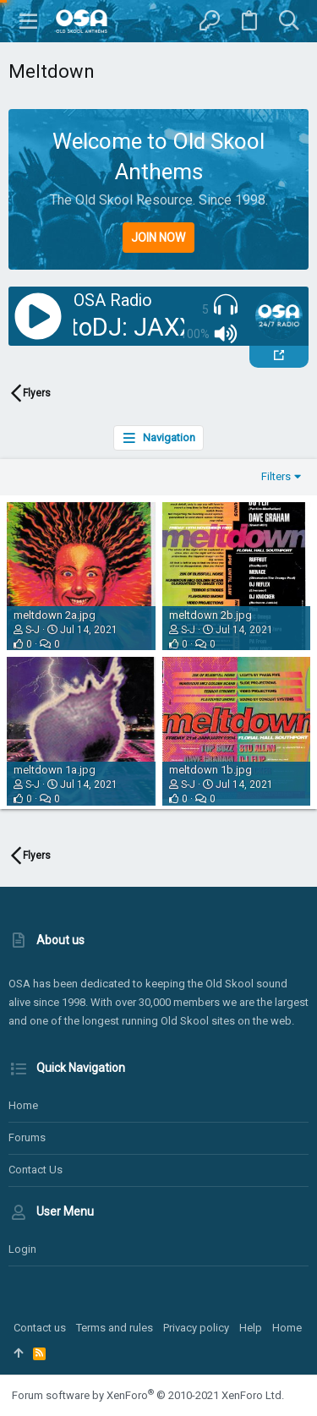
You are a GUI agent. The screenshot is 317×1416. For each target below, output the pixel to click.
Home (23, 1105)
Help (250, 1327)
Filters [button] (276, 476)
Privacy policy (196, 1327)
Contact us (35, 1169)
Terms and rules (114, 1327)
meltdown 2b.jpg (210, 615)
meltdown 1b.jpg (210, 769)
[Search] (289, 21)
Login (22, 1249)
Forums (27, 1137)
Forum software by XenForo (148, 1395)
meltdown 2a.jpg (55, 615)
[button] (28, 21)
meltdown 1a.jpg (55, 769)
